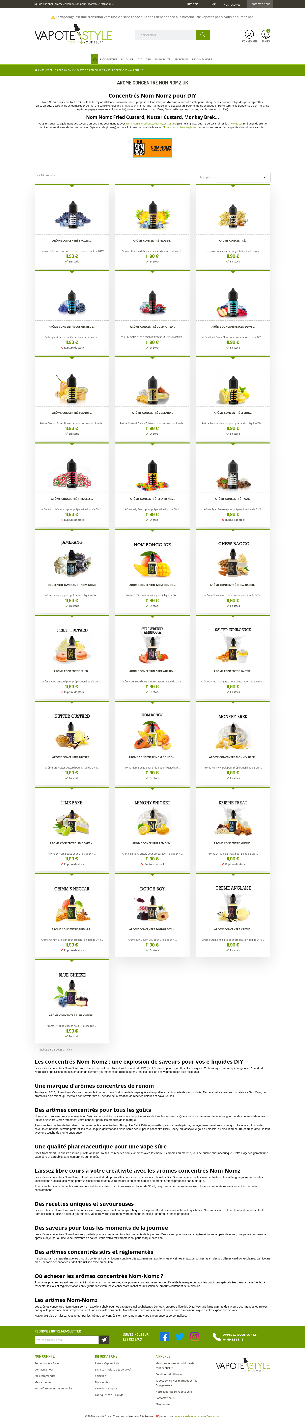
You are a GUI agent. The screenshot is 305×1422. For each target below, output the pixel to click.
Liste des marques (106, 1388)
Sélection (100, 1376)
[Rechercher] (172, 35)
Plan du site (163, 1404)
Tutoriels (192, 4)
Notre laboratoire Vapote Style (174, 1391)
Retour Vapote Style (47, 1363)
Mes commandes (45, 1376)
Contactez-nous (260, 4)
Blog (213, 4)
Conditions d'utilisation (170, 1374)
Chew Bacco (235, 123)
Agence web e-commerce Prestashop (197, 1416)
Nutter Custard (167, 123)
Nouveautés (102, 1382)
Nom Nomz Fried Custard (141, 123)
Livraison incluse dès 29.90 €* (113, 1369)
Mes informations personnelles (54, 1388)
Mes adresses (43, 1382)
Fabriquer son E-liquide (109, 1395)
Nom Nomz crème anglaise (179, 127)
